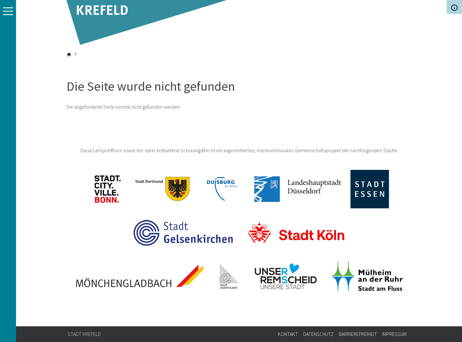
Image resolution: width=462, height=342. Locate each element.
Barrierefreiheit (358, 334)
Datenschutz (318, 334)
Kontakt (288, 334)
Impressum (394, 334)
